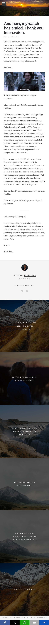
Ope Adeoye (7, 37)
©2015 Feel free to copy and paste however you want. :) (24, 617)
